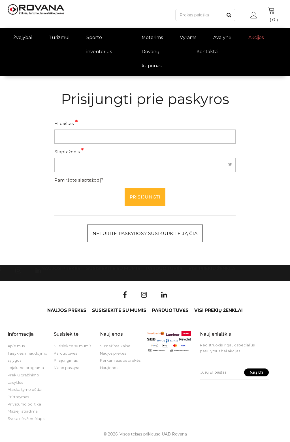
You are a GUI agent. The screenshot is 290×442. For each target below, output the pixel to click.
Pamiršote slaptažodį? (78, 180)
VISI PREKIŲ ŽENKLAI (212, 268)
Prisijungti (145, 197)
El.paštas (64, 123)
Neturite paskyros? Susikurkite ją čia (145, 233)
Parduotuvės (164, 268)
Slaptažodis (67, 151)
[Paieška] (199, 15)
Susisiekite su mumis (113, 268)
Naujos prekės (60, 268)
